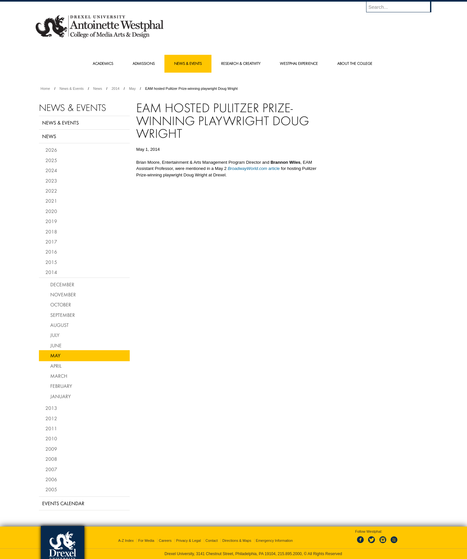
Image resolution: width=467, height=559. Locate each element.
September (62, 315)
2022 (51, 190)
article (254, 168)
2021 (51, 200)
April (56, 366)
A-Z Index (126, 540)
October (60, 304)
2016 (51, 251)
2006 (51, 479)
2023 (51, 180)
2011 (51, 428)
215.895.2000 (290, 554)
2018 (51, 231)
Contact (212, 540)
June (56, 345)
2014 (115, 88)
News (97, 88)
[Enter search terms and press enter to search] (402, 7)
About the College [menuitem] (354, 63)
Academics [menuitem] (103, 63)
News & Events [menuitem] (188, 63)
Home (45, 88)
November (63, 294)
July (54, 335)
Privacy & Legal (188, 540)
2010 (51, 438)
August (59, 325)
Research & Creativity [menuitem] (240, 63)
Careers (165, 540)
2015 (51, 262)
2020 (51, 211)
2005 (51, 489)
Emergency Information (274, 540)
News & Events (72, 88)
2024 (51, 170)
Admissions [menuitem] (144, 63)
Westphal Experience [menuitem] (299, 63)
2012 (51, 418)
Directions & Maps (236, 540)
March (58, 376)
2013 (51, 408)
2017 (51, 241)
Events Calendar (63, 503)
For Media (146, 540)
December (62, 284)
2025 (51, 160)
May (132, 88)
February (61, 386)
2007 (51, 469)
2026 (51, 150)
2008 (51, 459)
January (60, 396)
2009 (51, 449)
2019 (51, 221)
